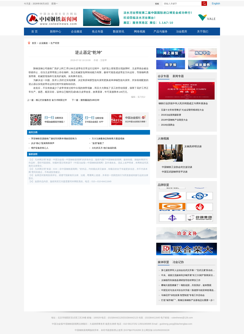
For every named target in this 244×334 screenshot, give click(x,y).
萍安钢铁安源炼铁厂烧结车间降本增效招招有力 (54, 138)
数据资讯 (118, 31)
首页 (34, 43)
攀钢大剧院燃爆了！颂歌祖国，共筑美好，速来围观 (186, 285)
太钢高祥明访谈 (193, 146)
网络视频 (139, 31)
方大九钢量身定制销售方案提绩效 (108, 138)
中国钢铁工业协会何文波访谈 (177, 167)
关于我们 (202, 31)
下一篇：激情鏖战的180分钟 (85, 100)
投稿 (157, 4)
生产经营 (55, 43)
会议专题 (163, 76)
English (216, 3)
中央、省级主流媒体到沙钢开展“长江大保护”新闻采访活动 (189, 275)
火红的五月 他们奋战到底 (104, 148)
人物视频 (163, 138)
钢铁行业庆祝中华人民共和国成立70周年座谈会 (183, 103)
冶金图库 (181, 31)
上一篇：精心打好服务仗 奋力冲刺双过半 (47, 100)
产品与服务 (161, 31)
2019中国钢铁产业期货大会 (174, 120)
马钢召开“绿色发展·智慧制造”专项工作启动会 (183, 295)
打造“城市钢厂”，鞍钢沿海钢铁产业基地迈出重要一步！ (188, 300)
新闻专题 (178, 76)
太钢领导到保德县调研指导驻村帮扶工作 (180, 280)
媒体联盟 (163, 262)
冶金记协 (178, 262)
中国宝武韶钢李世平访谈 (175, 171)
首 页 (34, 31)
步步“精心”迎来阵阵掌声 (42, 143)
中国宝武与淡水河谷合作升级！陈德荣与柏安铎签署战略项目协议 (192, 290)
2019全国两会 (168, 125)
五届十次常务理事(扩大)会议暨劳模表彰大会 (182, 110)
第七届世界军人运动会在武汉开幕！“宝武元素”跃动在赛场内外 (191, 270)
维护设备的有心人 (40, 148)
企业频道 (76, 31)
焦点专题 (97, 31)
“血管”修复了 (98, 143)
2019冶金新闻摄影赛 (171, 115)
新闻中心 (55, 31)
